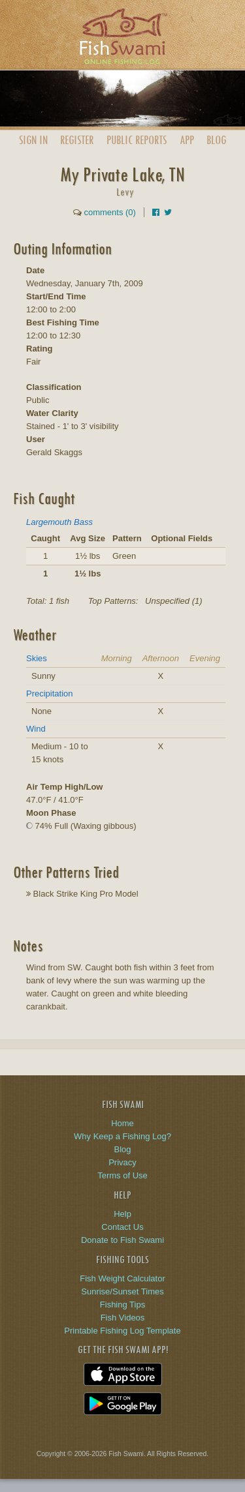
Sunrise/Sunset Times (122, 1291)
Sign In (33, 139)
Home (122, 1123)
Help (122, 1214)
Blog (216, 139)
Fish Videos (123, 1317)
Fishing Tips (122, 1304)
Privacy (122, 1162)
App (187, 139)
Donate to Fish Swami (122, 1240)
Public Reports (136, 139)
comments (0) (109, 212)
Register (76, 139)
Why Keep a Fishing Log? (122, 1136)
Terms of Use (122, 1175)
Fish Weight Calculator (122, 1278)
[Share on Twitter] (168, 212)
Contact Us (122, 1227)
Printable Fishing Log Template (122, 1330)
